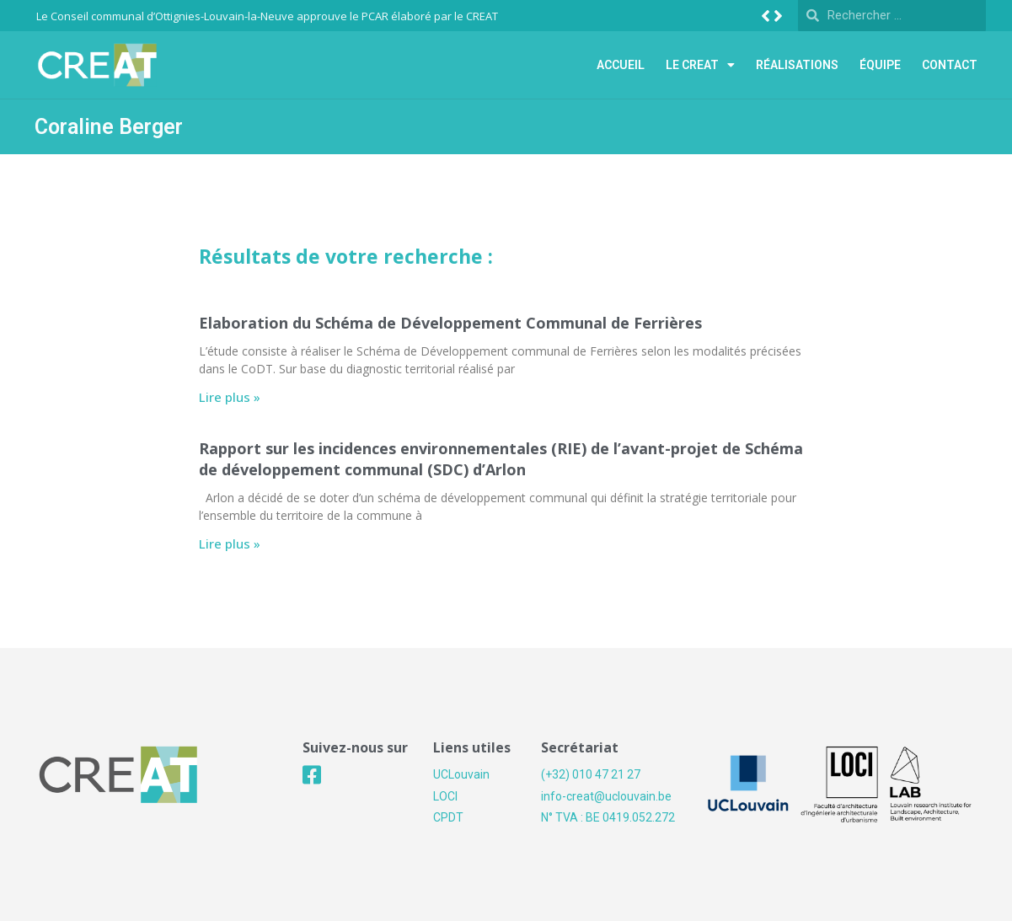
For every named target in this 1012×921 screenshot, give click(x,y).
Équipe (880, 65)
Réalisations (797, 65)
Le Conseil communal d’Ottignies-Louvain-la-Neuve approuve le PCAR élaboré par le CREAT (267, 16)
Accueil (621, 65)
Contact (949, 65)
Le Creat (700, 65)
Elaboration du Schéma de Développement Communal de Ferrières (450, 323)
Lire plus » (229, 396)
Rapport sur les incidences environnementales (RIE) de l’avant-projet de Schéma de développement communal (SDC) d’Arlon (501, 458)
